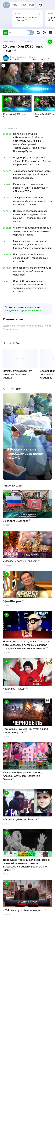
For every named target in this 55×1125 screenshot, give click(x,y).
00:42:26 (7, 281)
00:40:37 (7, 268)
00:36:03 (7, 255)
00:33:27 (7, 241)
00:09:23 (7, 171)
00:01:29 (7, 134)
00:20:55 (7, 198)
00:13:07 (7, 184)
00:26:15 (7, 211)
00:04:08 (7, 158)
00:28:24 (7, 228)
